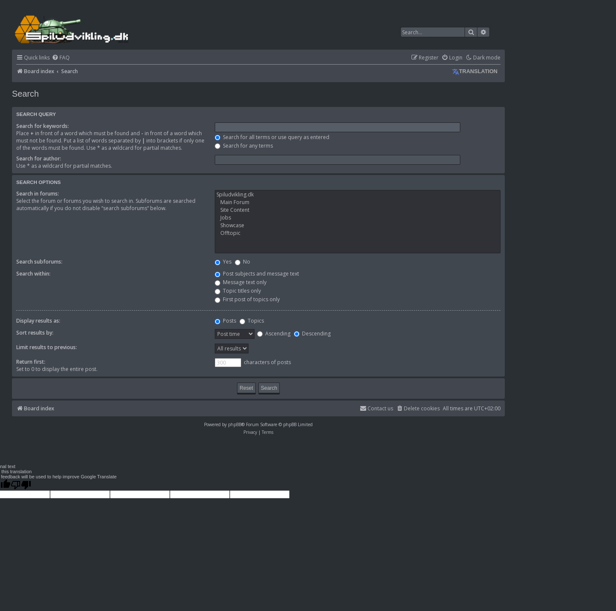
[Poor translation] (21, 484)
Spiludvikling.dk (358, 195)
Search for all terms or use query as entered (272, 137)
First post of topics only (247, 299)
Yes (223, 261)
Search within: (33, 273)
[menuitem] (61, 58)
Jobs (358, 218)
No (242, 261)
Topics (252, 320)
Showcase (358, 225)
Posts (225, 320)
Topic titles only (238, 290)
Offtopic (358, 233)
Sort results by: (34, 332)
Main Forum (358, 202)
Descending (312, 333)
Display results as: (38, 320)
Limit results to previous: (46, 347)
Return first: (30, 361)
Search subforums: (39, 261)
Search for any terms (244, 145)
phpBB (234, 424)
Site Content (358, 210)
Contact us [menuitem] (376, 408)
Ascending (273, 333)
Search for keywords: (42, 126)
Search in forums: (37, 193)
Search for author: (38, 158)
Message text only (241, 282)
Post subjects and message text (257, 273)
